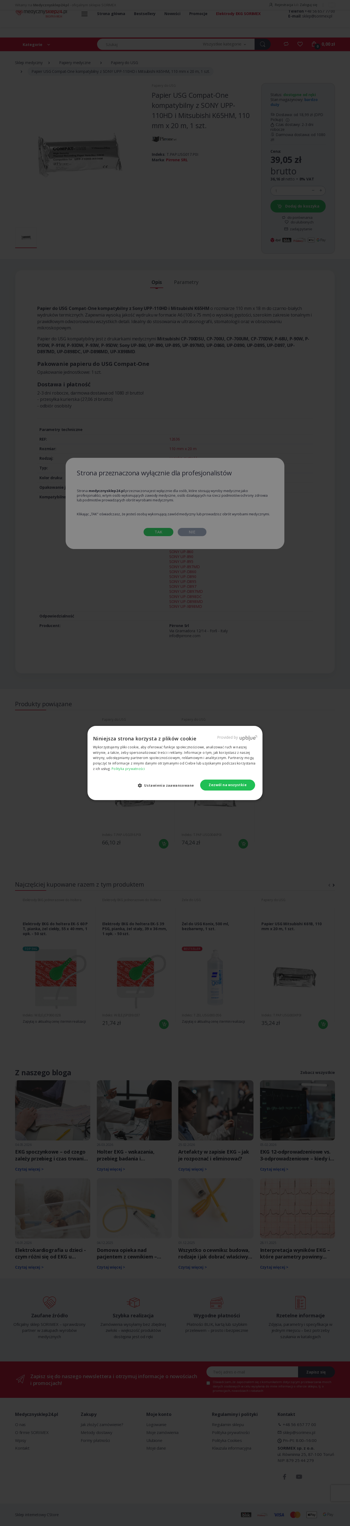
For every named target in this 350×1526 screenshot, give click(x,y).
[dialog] (175, 763)
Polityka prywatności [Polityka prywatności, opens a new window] (128, 768)
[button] (168, 785)
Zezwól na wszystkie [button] (228, 785)
